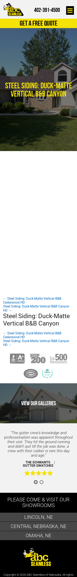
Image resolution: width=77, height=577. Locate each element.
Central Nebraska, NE (39, 526)
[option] (38, 455)
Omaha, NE (39, 535)
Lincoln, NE (38, 517)
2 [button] (41, 482)
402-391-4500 (47, 10)
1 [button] (36, 482)
